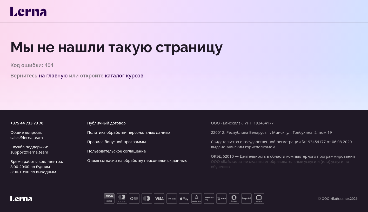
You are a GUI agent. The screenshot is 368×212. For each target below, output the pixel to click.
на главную (53, 75)
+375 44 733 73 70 (26, 122)
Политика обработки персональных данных (128, 132)
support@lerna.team (29, 152)
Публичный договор (106, 122)
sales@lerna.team (26, 137)
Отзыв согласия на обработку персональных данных (137, 160)
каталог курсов (124, 75)
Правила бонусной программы (116, 141)
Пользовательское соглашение (116, 151)
